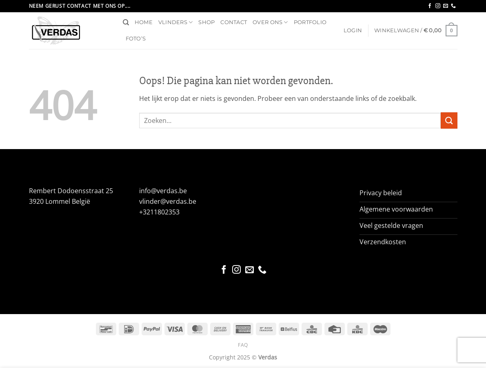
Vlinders (175, 22)
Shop (206, 22)
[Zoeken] (126, 22)
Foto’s (136, 39)
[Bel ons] (453, 6)
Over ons (270, 22)
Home (144, 22)
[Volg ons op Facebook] (429, 6)
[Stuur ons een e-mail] (445, 6)
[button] (353, 30)
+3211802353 (159, 211)
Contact (233, 22)
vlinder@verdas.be (167, 201)
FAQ (243, 344)
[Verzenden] (449, 120)
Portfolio (310, 22)
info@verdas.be (163, 190)
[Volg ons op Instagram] (437, 6)
